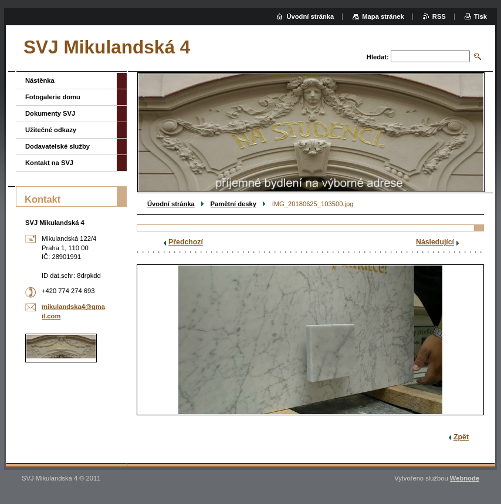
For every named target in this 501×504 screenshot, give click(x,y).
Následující (435, 242)
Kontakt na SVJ (49, 162)
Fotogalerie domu (52, 96)
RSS (439, 16)
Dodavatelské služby (57, 146)
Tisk (480, 16)
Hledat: (378, 57)
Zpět (461, 437)
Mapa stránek (383, 16)
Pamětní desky (233, 203)
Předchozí (185, 242)
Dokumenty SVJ (50, 113)
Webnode (464, 478)
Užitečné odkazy (50, 129)
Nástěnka (40, 80)
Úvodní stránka (171, 203)
